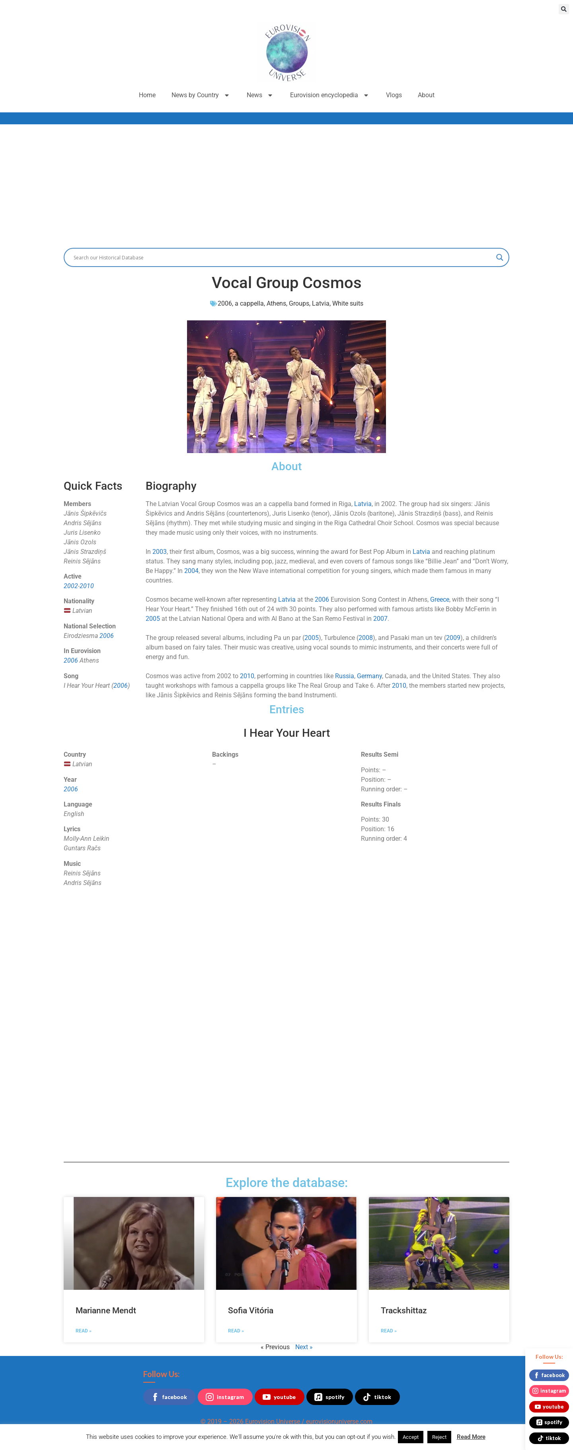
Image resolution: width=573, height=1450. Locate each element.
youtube (279, 1397)
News (260, 95)
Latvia (320, 303)
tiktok (377, 1397)
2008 (366, 638)
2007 (380, 618)
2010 (87, 586)
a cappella (249, 303)
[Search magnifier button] (499, 257)
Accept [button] (411, 1437)
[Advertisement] (286, 184)
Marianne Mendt (106, 1310)
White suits (347, 303)
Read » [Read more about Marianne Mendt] (84, 1331)
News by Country (201, 95)
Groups (299, 303)
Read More (471, 1436)
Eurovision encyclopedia (330, 95)
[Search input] (283, 257)
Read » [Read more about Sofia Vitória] (236, 1331)
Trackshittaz (404, 1310)
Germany (369, 676)
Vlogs (394, 95)
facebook (169, 1397)
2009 (453, 638)
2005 (153, 618)
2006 (225, 303)
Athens (276, 303)
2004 (191, 571)
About (426, 95)
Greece (439, 599)
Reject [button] (439, 1437)
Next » (304, 1347)
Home (147, 95)
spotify (329, 1397)
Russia (344, 676)
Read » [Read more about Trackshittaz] (389, 1331)
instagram (225, 1397)
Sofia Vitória (250, 1310)
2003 (159, 551)
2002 (71, 586)
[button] (564, 9)
